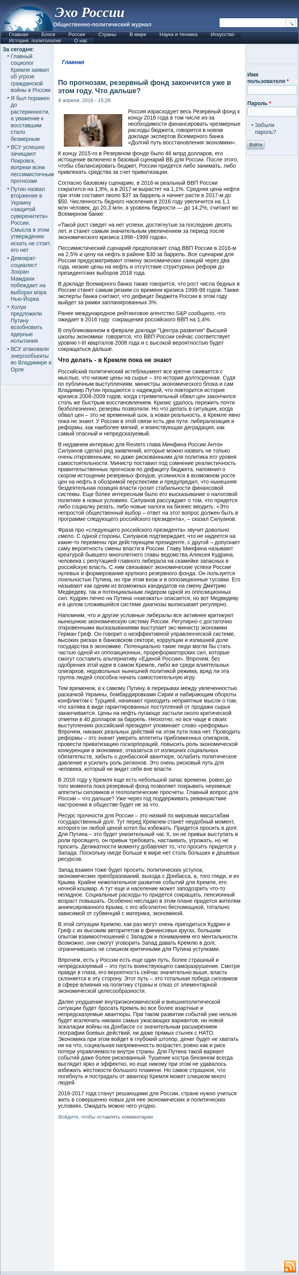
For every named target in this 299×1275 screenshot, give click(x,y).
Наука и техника (179, 34)
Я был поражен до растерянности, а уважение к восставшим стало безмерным (30, 118)
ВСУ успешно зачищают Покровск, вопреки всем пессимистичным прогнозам (32, 164)
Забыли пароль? (265, 128)
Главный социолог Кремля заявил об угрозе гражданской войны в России (31, 73)
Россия (77, 34)
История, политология (35, 40)
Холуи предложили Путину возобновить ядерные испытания (26, 324)
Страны (107, 34)
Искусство (222, 34)
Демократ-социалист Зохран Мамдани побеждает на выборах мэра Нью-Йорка (29, 278)
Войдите (68, 1117)
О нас (81, 40)
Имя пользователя (268, 78)
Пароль (259, 103)
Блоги (48, 34)
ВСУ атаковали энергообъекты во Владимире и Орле (31, 359)
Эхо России (89, 12)
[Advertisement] (176, 1197)
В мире (138, 34)
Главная (18, 34)
